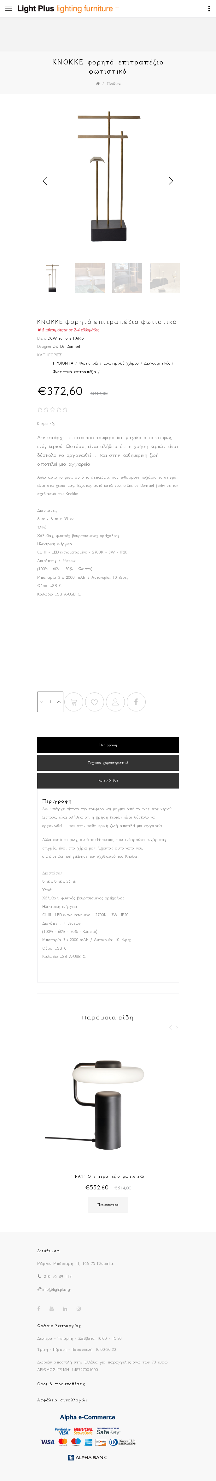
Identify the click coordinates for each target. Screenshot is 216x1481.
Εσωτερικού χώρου (121, 363)
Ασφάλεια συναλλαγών (62, 1400)
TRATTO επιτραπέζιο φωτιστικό (108, 1176)
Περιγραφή (108, 745)
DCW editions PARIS (66, 338)
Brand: (42, 338)
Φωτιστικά (88, 363)
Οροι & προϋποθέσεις (61, 1383)
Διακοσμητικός (157, 363)
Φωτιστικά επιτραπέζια (74, 371)
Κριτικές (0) (108, 780)
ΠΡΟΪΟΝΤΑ (63, 363)
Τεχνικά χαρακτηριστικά (108, 763)
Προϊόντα (113, 84)
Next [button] (171, 181)
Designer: (44, 346)
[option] (108, 177)
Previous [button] (45, 181)
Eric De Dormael (66, 346)
